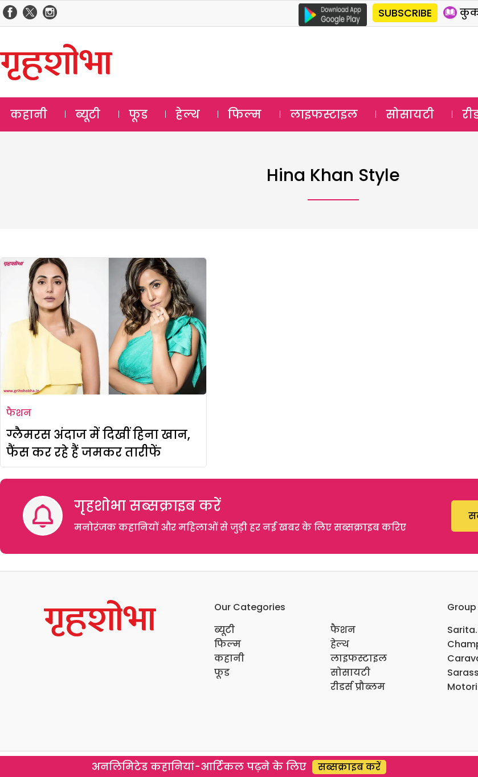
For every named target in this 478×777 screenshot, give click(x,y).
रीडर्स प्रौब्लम (357, 686)
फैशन (18, 413)
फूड (138, 114)
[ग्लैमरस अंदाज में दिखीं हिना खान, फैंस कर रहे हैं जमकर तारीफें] (103, 326)
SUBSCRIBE (405, 13)
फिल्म (245, 114)
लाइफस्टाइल (324, 114)
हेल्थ (187, 114)
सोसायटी (410, 114)
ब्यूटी (87, 114)
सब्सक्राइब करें (349, 767)
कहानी (28, 114)
